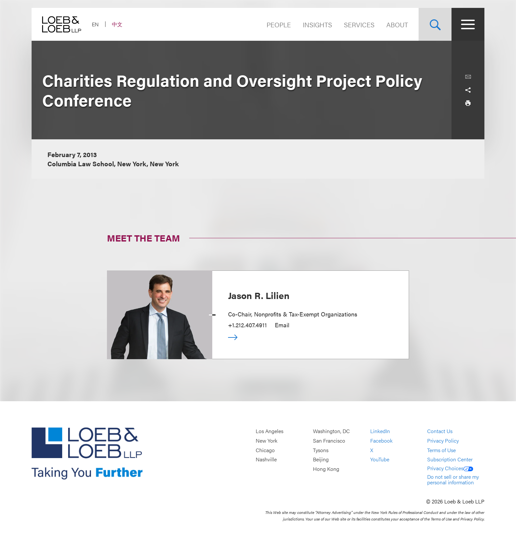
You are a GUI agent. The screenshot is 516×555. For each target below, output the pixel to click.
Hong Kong (326, 469)
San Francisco (329, 440)
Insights (317, 24)
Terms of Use (441, 450)
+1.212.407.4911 (247, 325)
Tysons (320, 450)
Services (359, 24)
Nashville (266, 459)
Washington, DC (331, 431)
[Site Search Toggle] (435, 24)
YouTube (379, 459)
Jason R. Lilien (259, 295)
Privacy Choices (450, 468)
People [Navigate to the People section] (279, 24)
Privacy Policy (443, 440)
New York (266, 440)
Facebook (381, 440)
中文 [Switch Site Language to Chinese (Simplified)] (117, 24)
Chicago (265, 450)
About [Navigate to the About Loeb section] (397, 24)
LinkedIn (380, 431)
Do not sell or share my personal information (453, 479)
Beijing (321, 459)
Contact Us (439, 431)
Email (282, 325)
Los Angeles (269, 431)
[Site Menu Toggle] (468, 24)
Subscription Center (450, 459)
